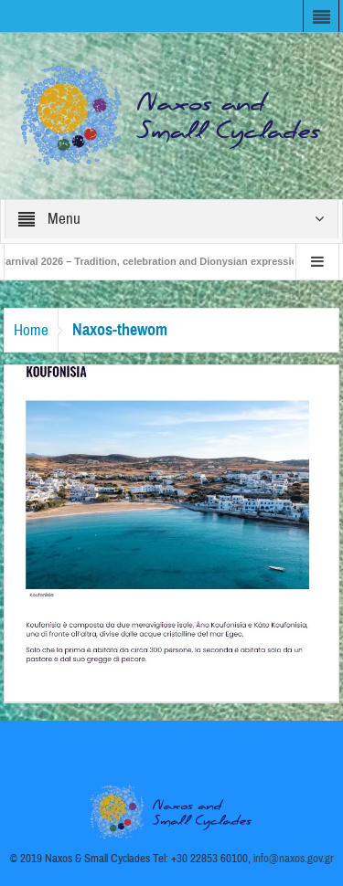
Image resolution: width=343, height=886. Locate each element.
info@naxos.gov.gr (293, 858)
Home (31, 330)
